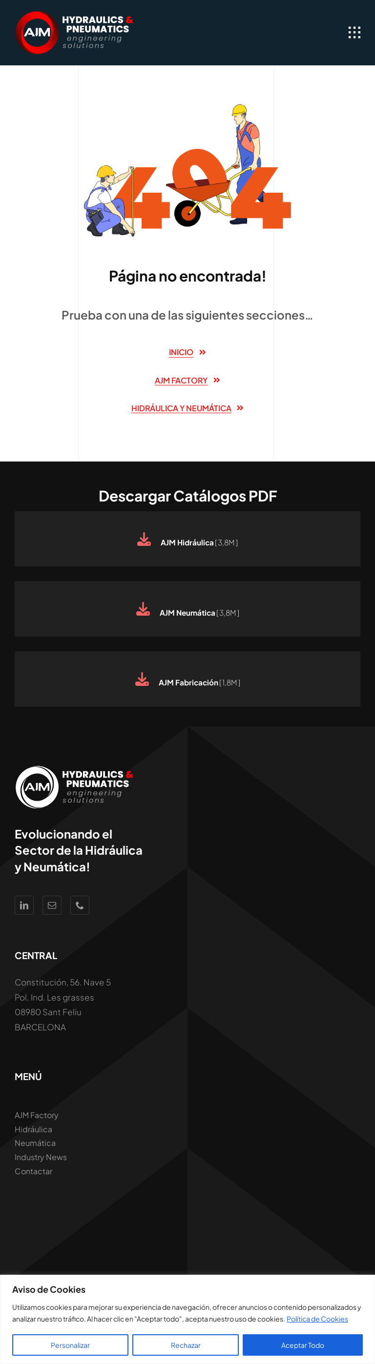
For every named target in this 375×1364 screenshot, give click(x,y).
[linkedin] (24, 905)
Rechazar (186, 1345)
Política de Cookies (317, 1318)
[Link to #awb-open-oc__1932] (354, 33)
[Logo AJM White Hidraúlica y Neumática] (76, 14)
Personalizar (70, 1345)
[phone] (79, 905)
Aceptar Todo (302, 1345)
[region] (187, 1319)
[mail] (52, 905)
